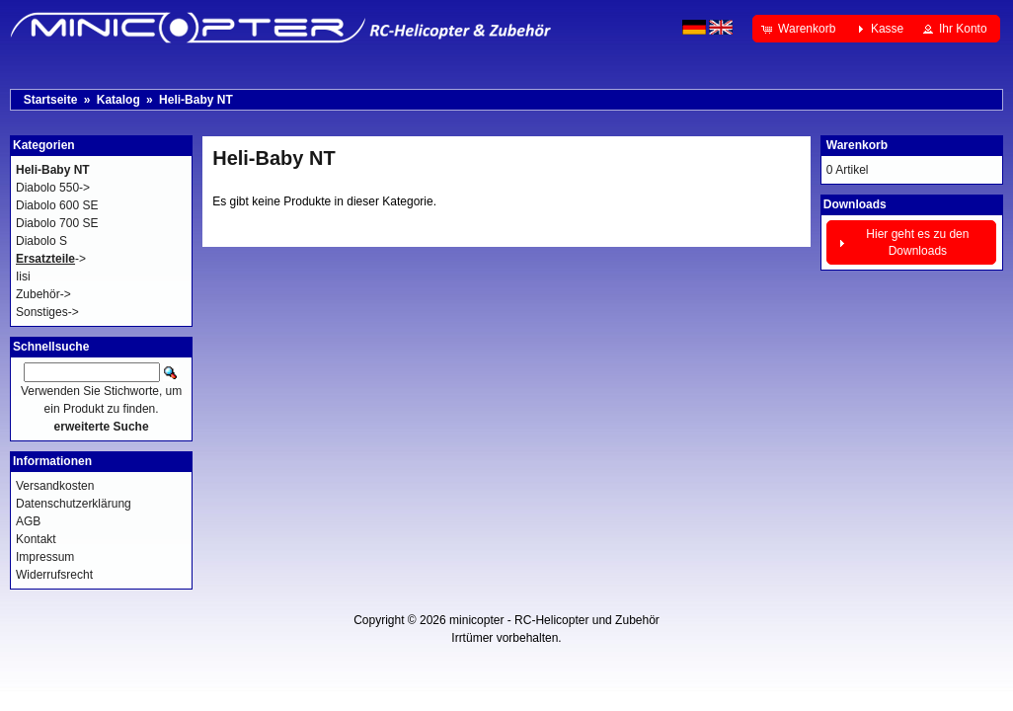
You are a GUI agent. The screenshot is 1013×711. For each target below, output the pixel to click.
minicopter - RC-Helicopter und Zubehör (554, 620)
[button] (800, 28)
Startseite (51, 100)
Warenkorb (857, 145)
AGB (28, 521)
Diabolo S (41, 241)
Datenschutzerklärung (73, 504)
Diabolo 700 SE (57, 223)
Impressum (45, 557)
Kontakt (36, 539)
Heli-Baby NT (196, 100)
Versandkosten (55, 486)
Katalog (118, 100)
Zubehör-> (43, 294)
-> (51, 259)
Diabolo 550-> (53, 188)
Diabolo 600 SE (57, 205)
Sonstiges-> (47, 312)
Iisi (23, 276)
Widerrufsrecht (54, 575)
